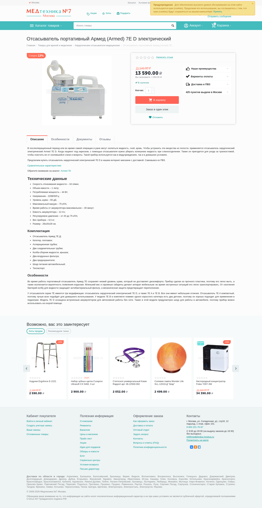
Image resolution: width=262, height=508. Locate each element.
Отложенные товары (37, 434)
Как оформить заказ (143, 421)
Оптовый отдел (141, 429)
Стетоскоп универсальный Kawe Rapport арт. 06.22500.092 (130, 382)
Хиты (108, 13)
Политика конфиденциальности (150, 446)
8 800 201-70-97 (194, 426)
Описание (37, 139)
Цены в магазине (89, 434)
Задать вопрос (141, 434)
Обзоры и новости (89, 451)
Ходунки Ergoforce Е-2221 (42, 381)
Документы (84, 139)
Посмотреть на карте (197, 439)
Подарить (125, 13)
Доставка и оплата (143, 425)
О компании (86, 421)
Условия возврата (147, 2)
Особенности (60, 139)
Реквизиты (85, 425)
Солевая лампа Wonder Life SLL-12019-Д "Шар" (169, 382)
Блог (82, 455)
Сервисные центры (90, 460)
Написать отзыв (164, 57)
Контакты (138, 438)
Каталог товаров (47, 25)
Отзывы (105, 139)
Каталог (132, 2)
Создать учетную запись (39, 425)
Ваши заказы (33, 429)
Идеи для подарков (90, 446)
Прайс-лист (86, 438)
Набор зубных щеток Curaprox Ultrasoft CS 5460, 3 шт (87, 382)
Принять (217, 11)
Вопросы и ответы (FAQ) (146, 442)
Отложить (156, 117)
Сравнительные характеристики (44, 165)
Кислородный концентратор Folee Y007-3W (210, 382)
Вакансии (85, 429)
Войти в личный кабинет (39, 421)
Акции (93, 13)
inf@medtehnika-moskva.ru (200, 436)
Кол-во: (139, 90)
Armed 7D (66, 171)
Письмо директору (89, 468)
